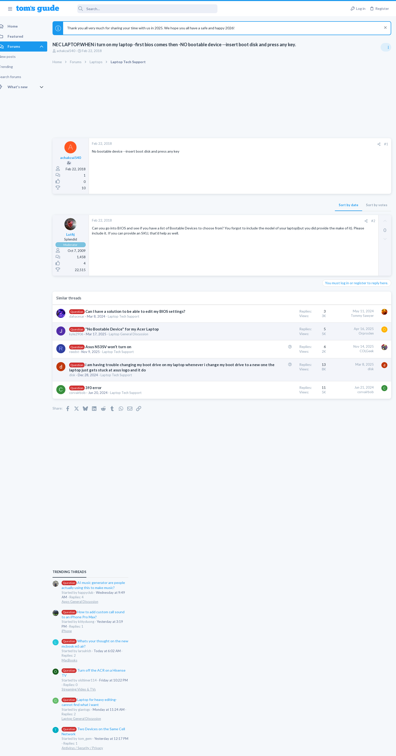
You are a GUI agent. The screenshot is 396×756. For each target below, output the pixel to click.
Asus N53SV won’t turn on (114, 346)
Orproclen (285, 333)
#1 (305, 144)
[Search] (141, 8)
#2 (292, 221)
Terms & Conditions (246, 749)
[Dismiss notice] (384, 28)
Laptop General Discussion (134, 334)
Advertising (143, 749)
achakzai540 (71, 51)
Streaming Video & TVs (341, 410)
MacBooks (332, 381)
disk (78, 380)
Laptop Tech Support (129, 316)
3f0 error (99, 393)
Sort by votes (295, 205)
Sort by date (267, 205)
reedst (79, 352)
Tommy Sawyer (281, 316)
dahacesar (82, 316)
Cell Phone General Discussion (346, 497)
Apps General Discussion (342, 322)
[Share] (297, 144)
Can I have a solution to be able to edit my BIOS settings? (141, 311)
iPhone (329, 351)
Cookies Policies (179, 749)
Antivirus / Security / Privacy (345, 468)
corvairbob (83, 398)
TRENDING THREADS (332, 292)
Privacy (211, 749)
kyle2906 (82, 334)
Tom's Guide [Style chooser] (355, 714)
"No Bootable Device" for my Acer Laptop (127, 329)
